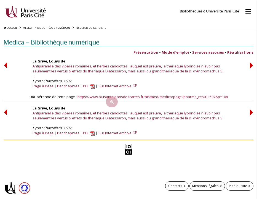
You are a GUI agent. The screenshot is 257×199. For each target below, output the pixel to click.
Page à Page (43, 85)
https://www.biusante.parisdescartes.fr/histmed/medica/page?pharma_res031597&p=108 (152, 96)
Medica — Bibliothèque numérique (51, 42)
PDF (89, 85)
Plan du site (238, 186)
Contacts (175, 186)
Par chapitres (68, 85)
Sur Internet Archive (115, 85)
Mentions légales (205, 186)
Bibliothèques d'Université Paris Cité (209, 11)
